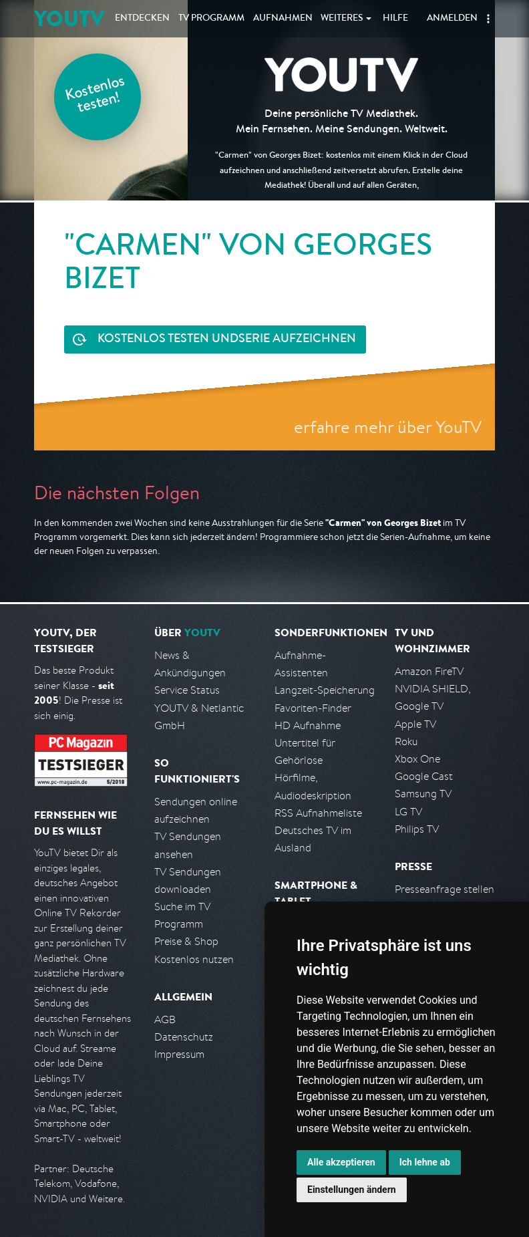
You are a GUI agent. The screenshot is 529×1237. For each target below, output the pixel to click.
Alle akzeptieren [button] (341, 1162)
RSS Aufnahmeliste (318, 813)
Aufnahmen (283, 18)
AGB (165, 1019)
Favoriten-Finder (313, 708)
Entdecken (142, 18)
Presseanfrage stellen (444, 889)
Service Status (187, 690)
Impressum (179, 1054)
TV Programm (211, 18)
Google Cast (424, 776)
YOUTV (69, 18)
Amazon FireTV (429, 671)
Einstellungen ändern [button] (351, 1189)
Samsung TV (423, 794)
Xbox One (417, 759)
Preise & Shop (186, 941)
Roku (406, 741)
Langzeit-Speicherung (325, 690)
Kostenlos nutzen (194, 959)
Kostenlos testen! (95, 96)
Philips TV (417, 829)
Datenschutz (183, 1037)
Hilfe (395, 18)
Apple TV (415, 724)
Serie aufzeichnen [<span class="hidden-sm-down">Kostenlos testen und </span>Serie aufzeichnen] (227, 340)
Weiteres (342, 18)
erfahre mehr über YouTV (388, 426)
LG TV (408, 812)
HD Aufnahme (308, 725)
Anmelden (452, 18)
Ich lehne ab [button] (424, 1162)
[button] (488, 18)
